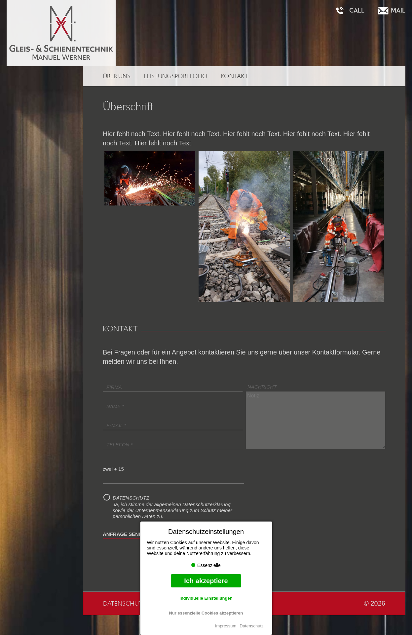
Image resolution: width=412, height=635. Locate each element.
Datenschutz (251, 625)
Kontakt (234, 76)
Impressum (225, 625)
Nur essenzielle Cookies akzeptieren (206, 613)
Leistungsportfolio (175, 76)
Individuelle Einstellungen (205, 598)
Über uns (117, 76)
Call (356, 11)
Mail (398, 11)
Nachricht (262, 387)
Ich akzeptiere (206, 580)
